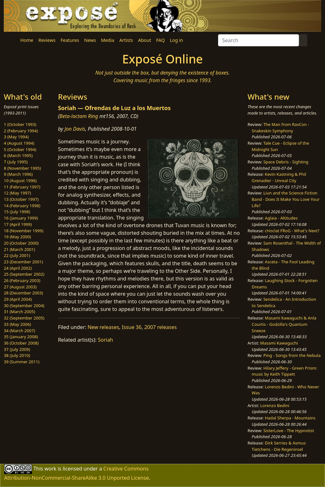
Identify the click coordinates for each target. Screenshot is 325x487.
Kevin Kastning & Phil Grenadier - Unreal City (279, 177)
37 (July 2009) (17, 349)
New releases (103, 327)
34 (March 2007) (19, 330)
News (90, 40)
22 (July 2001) (17, 255)
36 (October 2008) (21, 343)
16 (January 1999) (21, 218)
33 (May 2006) (17, 324)
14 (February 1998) (22, 205)
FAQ (160, 40)
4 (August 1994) (19, 143)
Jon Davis (74, 128)
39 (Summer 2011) (21, 362)
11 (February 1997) (22, 187)
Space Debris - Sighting (285, 162)
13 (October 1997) (21, 199)
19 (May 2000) (17, 237)
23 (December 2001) (23, 262)
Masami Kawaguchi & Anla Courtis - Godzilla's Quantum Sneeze (284, 324)
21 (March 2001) (19, 249)
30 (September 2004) (24, 305)
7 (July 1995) (16, 162)
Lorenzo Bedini (274, 405)
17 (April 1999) (18, 224)
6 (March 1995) (18, 155)
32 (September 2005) (24, 318)
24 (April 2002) (18, 268)
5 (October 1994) (20, 149)
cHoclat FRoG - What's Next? (292, 231)
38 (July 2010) (17, 355)
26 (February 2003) (22, 280)
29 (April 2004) (18, 299)
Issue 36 (132, 327)
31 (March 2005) (19, 311)
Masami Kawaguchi (279, 343)
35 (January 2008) (21, 336)
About (144, 40)
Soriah (105, 339)
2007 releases (160, 327)
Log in (176, 40)
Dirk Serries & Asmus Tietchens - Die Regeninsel (279, 446)
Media (107, 40)
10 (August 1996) (20, 180)
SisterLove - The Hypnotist (288, 430)
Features (70, 40)
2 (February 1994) (21, 131)
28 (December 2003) (23, 293)
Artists (126, 40)
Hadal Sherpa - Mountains (290, 418)
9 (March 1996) (18, 174)
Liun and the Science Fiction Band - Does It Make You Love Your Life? (286, 199)
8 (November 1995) (22, 168)
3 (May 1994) (16, 137)
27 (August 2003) (20, 287)
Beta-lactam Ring (78, 116)
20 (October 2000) (21, 243)
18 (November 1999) (23, 231)
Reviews (47, 40)
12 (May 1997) (17, 193)
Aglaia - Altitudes (281, 218)
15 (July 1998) (17, 211)
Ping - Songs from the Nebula (292, 355)
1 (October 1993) (20, 124)
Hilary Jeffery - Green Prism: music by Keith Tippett (284, 371)
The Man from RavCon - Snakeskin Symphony (280, 128)
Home (26, 40)
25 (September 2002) (24, 274)
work (50, 468)
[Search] (258, 40)
